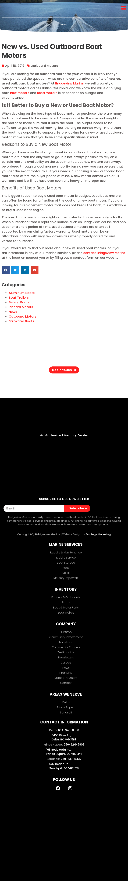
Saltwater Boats (21, 321)
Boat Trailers (19, 297)
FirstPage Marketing (98, 534)
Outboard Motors (44, 65)
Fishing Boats (19, 302)
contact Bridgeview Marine (104, 253)
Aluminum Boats (22, 293)
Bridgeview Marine (69, 83)
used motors (47, 93)
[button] (6, 270)
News (13, 311)
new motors (19, 93)
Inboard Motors (21, 307)
